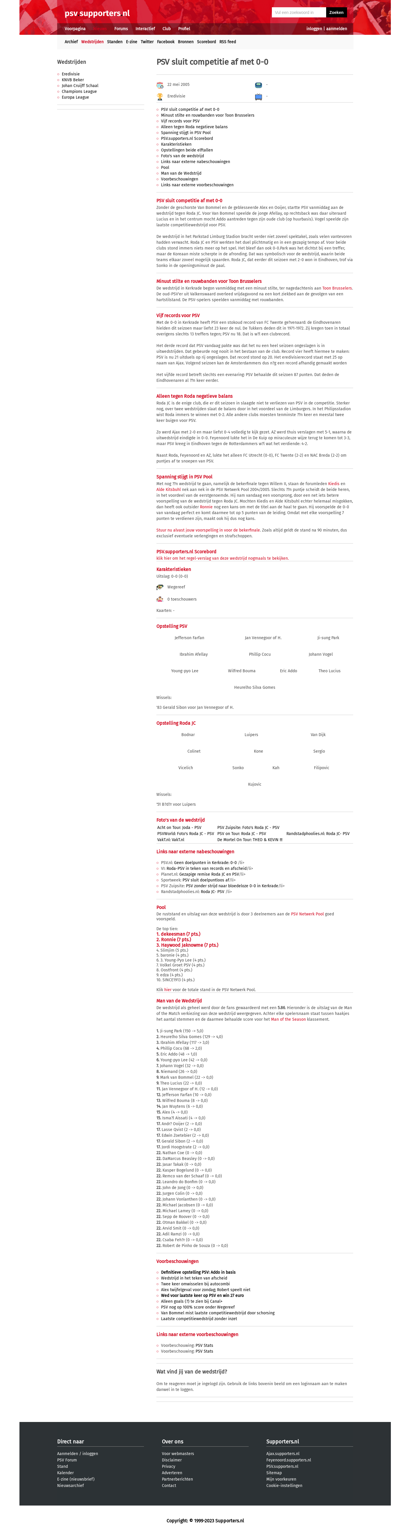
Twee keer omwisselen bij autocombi (195, 1284)
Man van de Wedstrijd (181, 173)
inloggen (314, 28)
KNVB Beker (73, 79)
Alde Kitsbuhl (168, 489)
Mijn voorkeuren (281, 1479)
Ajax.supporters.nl (282, 1453)
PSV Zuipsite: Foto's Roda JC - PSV (248, 827)
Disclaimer (172, 1460)
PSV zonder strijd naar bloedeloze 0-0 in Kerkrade (232, 885)
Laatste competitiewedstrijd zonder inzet (199, 1318)
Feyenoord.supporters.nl (288, 1460)
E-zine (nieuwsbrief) (76, 1479)
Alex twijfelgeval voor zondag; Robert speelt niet (205, 1289)
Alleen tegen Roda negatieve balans (194, 126)
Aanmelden (67, 1453)
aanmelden (336, 28)
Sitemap (274, 1472)
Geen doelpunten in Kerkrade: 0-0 (206, 862)
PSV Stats (204, 1345)
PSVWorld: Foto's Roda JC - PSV (185, 833)
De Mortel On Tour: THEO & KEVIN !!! (249, 839)
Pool (165, 167)
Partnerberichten (177, 1479)
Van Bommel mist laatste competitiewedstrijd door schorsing (217, 1313)
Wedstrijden (92, 41)
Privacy (168, 1466)
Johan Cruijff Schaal (80, 85)
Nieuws (100, 28)
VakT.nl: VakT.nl (170, 839)
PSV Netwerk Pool (307, 914)
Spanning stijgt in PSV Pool (186, 132)
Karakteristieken (176, 144)
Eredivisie (71, 74)
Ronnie (206, 507)
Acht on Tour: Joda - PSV (179, 827)
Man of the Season (288, 1019)
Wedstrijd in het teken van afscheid (194, 1278)
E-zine (131, 41)
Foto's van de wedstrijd (182, 155)
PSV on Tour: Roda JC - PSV (241, 833)
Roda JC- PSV (213, 891)
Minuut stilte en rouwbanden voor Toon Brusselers (207, 115)
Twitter (147, 41)
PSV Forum (67, 1460)
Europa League (75, 97)
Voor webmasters (178, 1453)
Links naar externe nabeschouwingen (195, 161)
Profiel (184, 28)
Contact (169, 1485)
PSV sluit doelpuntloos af (206, 880)
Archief (71, 41)
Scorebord (206, 41)
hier (167, 989)
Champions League (79, 91)
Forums (121, 28)
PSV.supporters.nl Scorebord (187, 138)
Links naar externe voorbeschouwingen (197, 184)
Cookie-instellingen (284, 1485)
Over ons (172, 1442)
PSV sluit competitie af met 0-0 (190, 109)
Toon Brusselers (337, 288)
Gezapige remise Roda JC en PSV (209, 874)
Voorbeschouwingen (179, 179)
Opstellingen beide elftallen (187, 150)
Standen (114, 41)
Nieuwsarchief (70, 1485)
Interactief (145, 28)
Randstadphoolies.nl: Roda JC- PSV (318, 833)
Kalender (65, 1472)
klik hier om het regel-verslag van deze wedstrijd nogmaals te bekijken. (222, 558)
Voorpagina (75, 28)
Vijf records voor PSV (180, 121)
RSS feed (227, 41)
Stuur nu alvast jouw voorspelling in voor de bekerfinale (208, 530)
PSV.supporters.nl (282, 1466)
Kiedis (333, 483)
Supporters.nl (282, 1442)
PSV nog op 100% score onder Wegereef (198, 1307)
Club (166, 28)
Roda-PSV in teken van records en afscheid (207, 868)
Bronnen (186, 41)
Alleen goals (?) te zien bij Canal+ (192, 1301)
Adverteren (172, 1472)
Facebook (165, 41)
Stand (62, 1466)
